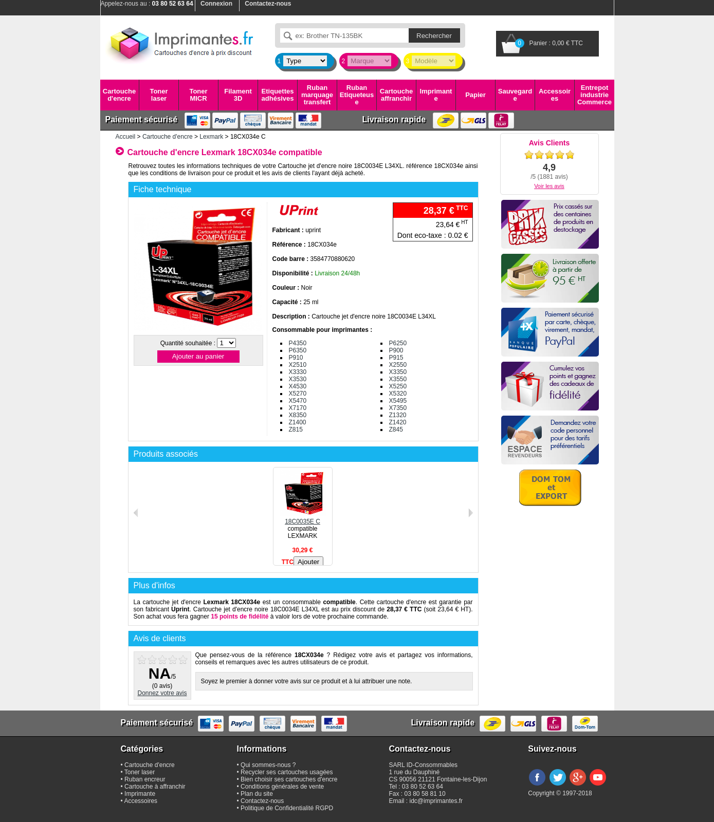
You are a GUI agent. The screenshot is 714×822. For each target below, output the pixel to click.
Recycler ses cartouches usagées (287, 772)
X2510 (298, 364)
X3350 (398, 372)
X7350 (398, 408)
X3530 (298, 379)
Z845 (396, 429)
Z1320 (398, 415)
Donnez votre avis (162, 693)
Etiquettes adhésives (278, 94)
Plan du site (257, 793)
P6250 (398, 343)
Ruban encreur (144, 779)
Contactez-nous (262, 801)
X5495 (398, 400)
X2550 (398, 364)
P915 (396, 357)
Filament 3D (237, 94)
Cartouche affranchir (396, 94)
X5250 (398, 386)
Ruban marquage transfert (317, 95)
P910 (296, 357)
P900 (396, 350)
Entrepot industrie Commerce (594, 95)
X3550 (398, 379)
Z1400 (297, 422)
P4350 (298, 343)
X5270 (298, 393)
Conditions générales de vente (282, 786)
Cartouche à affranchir (155, 786)
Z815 (296, 429)
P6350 (298, 350)
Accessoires (555, 94)
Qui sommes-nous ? (268, 765)
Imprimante (436, 94)
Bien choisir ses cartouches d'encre (289, 779)
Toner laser (159, 94)
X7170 (298, 408)
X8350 (298, 415)
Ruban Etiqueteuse (357, 95)
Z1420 (398, 422)
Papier (475, 95)
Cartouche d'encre (119, 94)
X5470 (298, 400)
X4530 (298, 386)
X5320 (398, 393)
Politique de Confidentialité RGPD (287, 808)
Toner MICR (198, 94)
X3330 (298, 372)
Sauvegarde (515, 94)
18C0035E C (303, 518)
